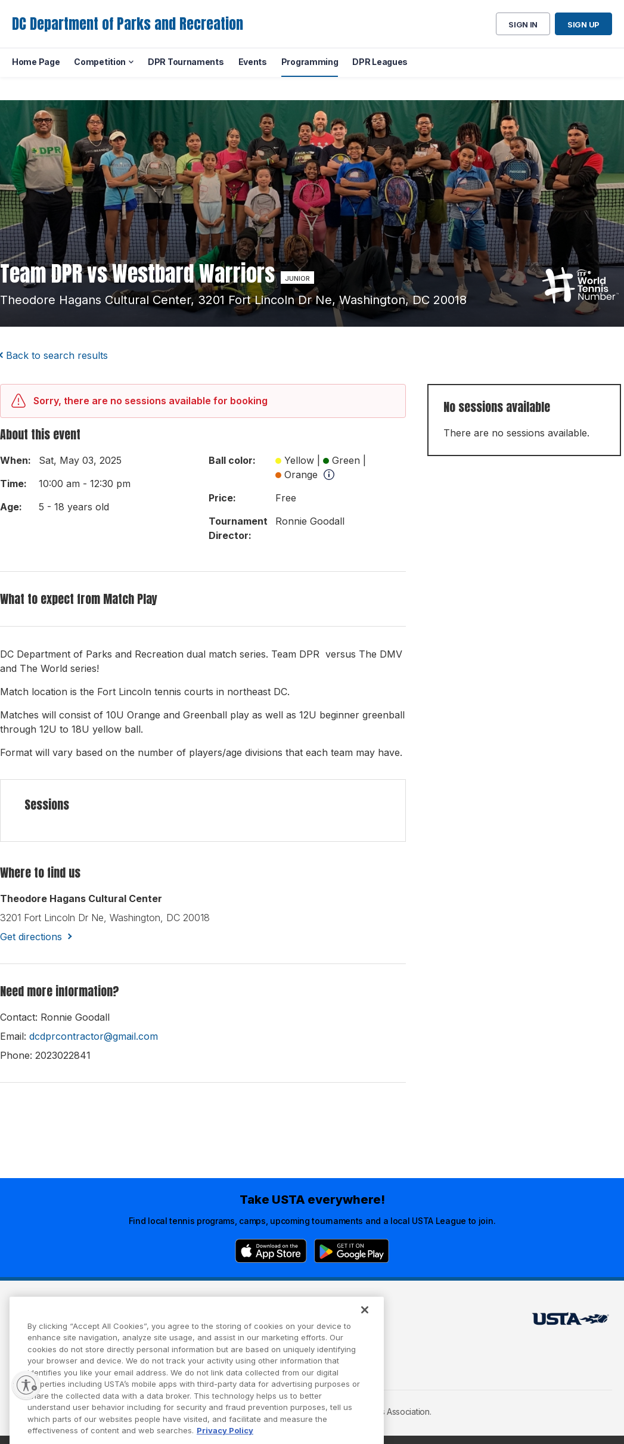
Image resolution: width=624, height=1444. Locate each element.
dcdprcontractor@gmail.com (93, 1036)
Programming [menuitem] (310, 62)
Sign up (583, 24)
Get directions (31, 937)
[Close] (365, 1332)
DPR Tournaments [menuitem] (186, 62)
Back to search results (57, 355)
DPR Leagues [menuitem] (380, 62)
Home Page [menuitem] (36, 62)
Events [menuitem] (252, 62)
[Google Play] (351, 1251)
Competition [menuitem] (100, 62)
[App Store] (271, 1251)
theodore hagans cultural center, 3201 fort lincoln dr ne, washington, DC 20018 (233, 300)
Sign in (523, 24)
